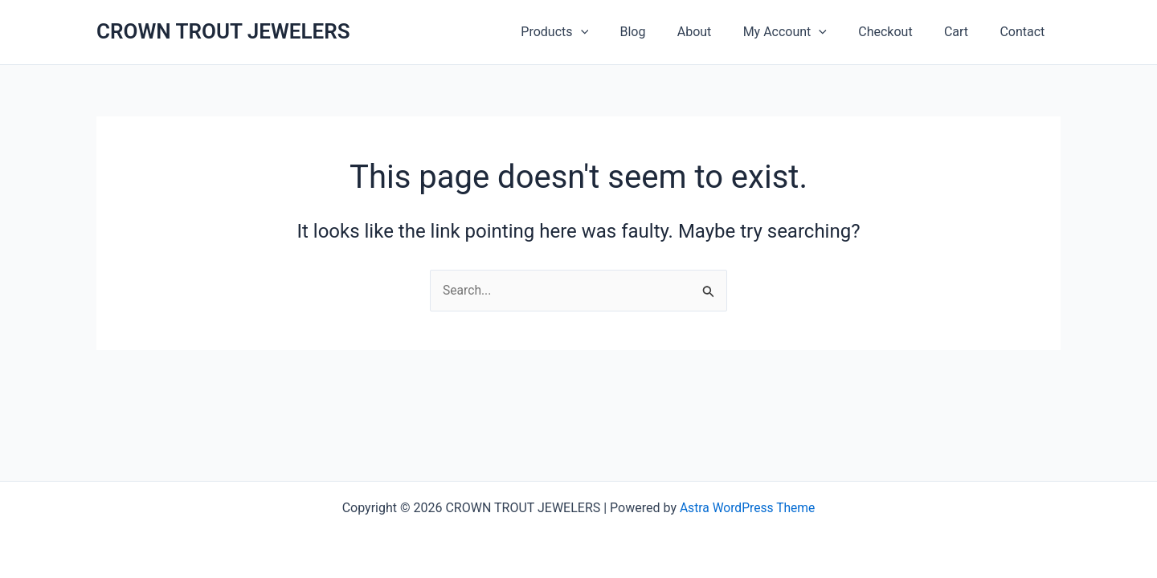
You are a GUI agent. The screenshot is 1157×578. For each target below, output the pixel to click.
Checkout (900, 31)
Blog (665, 31)
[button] (619, 32)
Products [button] (593, 32)
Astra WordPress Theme (747, 507)
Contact (1025, 31)
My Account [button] (805, 32)
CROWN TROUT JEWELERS (223, 31)
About (721, 31)
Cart (965, 31)
